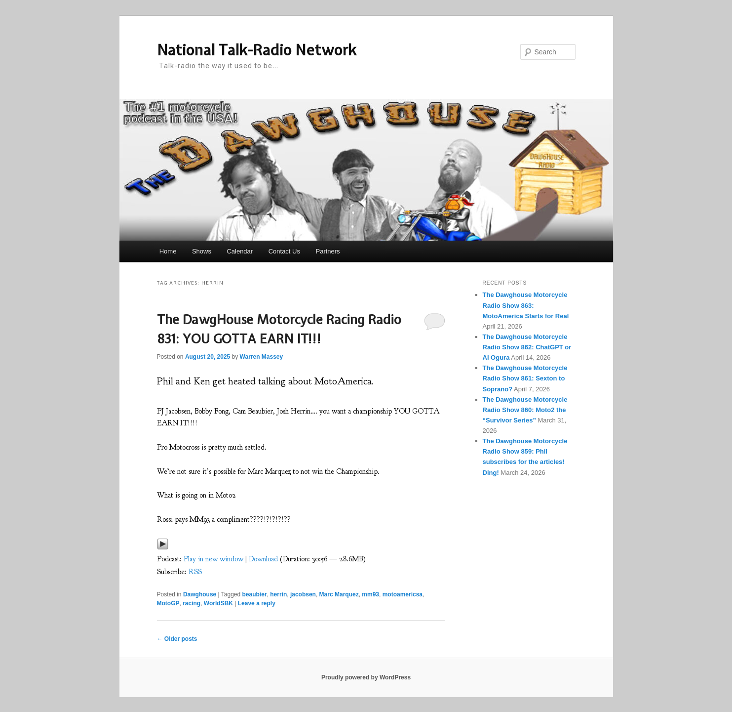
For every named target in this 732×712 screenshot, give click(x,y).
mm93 (370, 594)
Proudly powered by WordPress (366, 677)
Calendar (240, 251)
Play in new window (213, 559)
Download (263, 559)
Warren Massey (261, 356)
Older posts (177, 638)
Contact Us (284, 251)
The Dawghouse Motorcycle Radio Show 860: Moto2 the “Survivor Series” (525, 410)
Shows (201, 251)
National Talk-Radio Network (256, 50)
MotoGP (168, 603)
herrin (278, 594)
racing (191, 603)
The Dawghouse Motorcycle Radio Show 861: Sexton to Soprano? (525, 378)
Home (168, 251)
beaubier (254, 594)
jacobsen (303, 594)
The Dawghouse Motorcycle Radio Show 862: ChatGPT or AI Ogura (527, 347)
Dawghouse (199, 594)
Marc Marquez (339, 594)
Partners (327, 251)
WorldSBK (218, 603)
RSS (195, 572)
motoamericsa (403, 594)
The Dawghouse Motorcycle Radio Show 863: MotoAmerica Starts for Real (526, 305)
